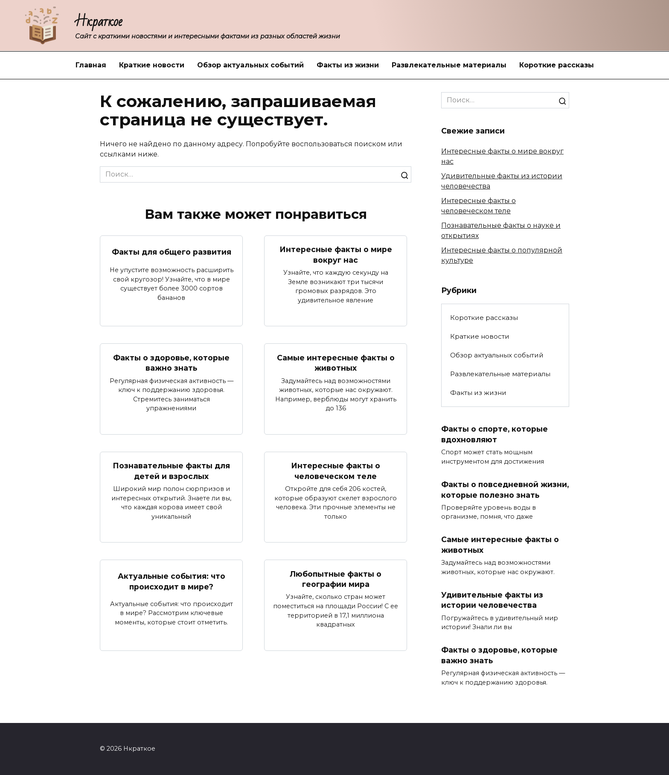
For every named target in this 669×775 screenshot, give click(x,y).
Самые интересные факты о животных (336, 362)
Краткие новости (151, 65)
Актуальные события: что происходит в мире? (171, 581)
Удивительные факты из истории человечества (492, 610)
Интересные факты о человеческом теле (335, 471)
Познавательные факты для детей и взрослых (171, 471)
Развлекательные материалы (449, 65)
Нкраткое (98, 21)
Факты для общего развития (171, 251)
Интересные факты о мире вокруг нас (335, 254)
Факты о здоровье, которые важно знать (171, 362)
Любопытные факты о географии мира (336, 579)
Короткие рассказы (556, 65)
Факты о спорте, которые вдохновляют (495, 434)
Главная (91, 65)
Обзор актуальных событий (250, 65)
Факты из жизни (348, 65)
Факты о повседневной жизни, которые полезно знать (493, 495)
